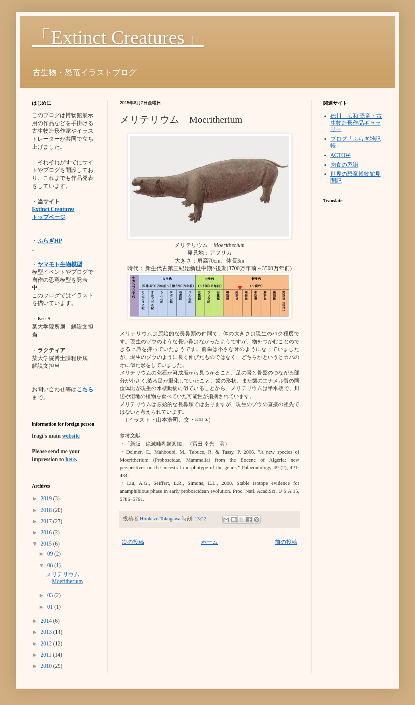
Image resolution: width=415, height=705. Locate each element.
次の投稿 (133, 542)
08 (50, 565)
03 (50, 595)
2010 (47, 666)
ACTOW (340, 155)
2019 (47, 499)
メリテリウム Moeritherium (65, 578)
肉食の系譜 (344, 165)
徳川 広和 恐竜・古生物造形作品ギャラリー (356, 123)
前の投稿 (286, 542)
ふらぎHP (50, 241)
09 (50, 554)
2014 (47, 621)
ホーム (209, 542)
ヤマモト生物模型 (60, 264)
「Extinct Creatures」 (118, 37)
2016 (47, 533)
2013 (47, 632)
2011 (47, 655)
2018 (47, 510)
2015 (47, 544)
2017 (47, 521)
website (70, 436)
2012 (47, 644)
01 (50, 607)
